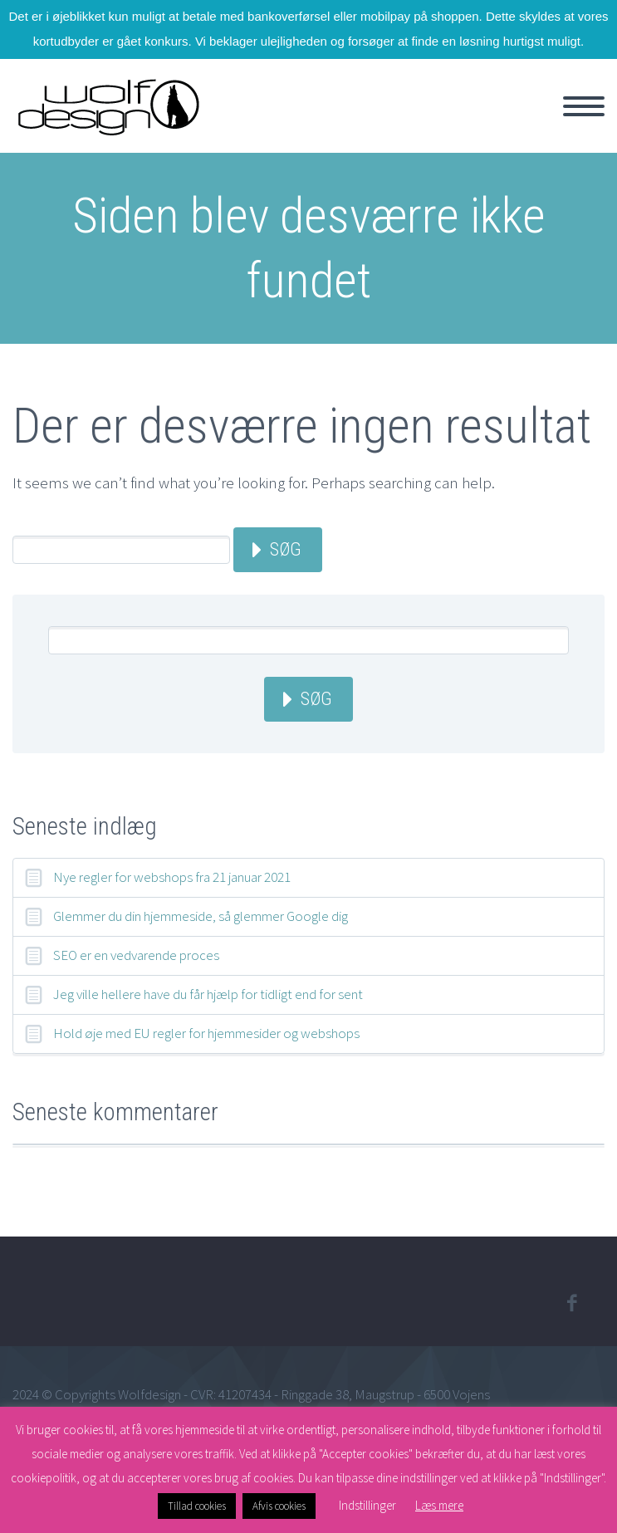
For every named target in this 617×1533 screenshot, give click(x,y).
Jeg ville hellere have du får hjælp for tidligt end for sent (208, 994)
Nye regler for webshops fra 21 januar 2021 (172, 877)
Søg (285, 549)
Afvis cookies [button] (279, 1506)
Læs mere (439, 1505)
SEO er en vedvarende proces (136, 955)
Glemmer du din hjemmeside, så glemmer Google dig (200, 916)
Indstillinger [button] (367, 1505)
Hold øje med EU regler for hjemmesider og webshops (206, 1033)
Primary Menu (584, 106)
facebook (571, 1303)
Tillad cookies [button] (197, 1506)
